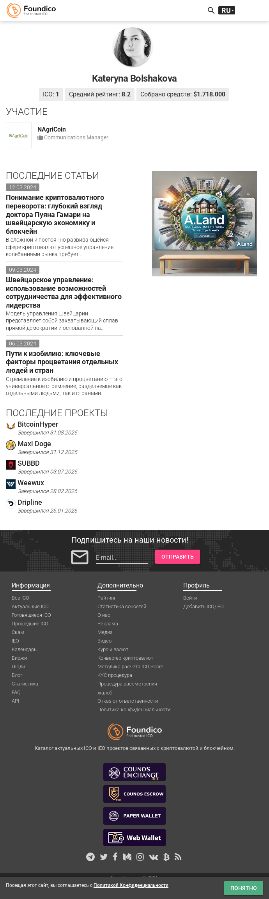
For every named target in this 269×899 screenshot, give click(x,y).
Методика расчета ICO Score (130, 666)
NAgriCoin (51, 129)
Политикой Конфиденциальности (131, 885)
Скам (18, 632)
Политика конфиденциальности (133, 709)
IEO (15, 641)
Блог (17, 675)
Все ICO (20, 598)
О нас (103, 615)
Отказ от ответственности (127, 701)
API (15, 701)
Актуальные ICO (30, 606)
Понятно (243, 888)
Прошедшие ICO (30, 624)
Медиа (105, 632)
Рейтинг (106, 598)
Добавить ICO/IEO (203, 606)
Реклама (107, 624)
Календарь (24, 649)
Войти (190, 598)
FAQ (16, 692)
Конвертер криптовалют (125, 658)
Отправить (177, 557)
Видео (104, 641)
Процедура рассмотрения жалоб (127, 684)
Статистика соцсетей (121, 606)
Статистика (25, 684)
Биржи (19, 658)
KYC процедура (114, 675)
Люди (18, 666)
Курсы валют (112, 649)
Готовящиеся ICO (31, 615)
